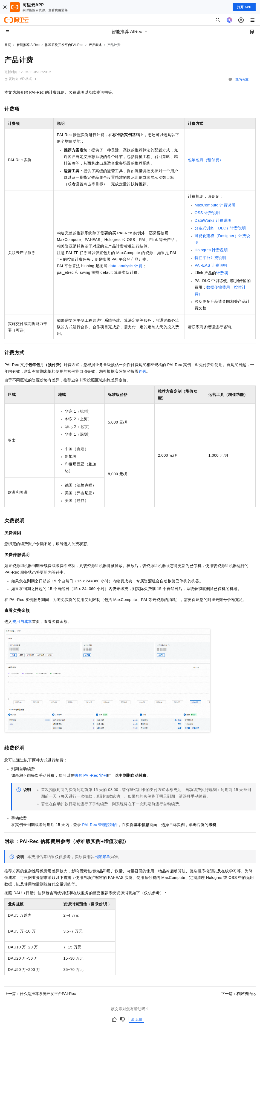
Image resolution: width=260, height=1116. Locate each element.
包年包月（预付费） (205, 160)
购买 (142, 371)
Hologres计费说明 (211, 250)
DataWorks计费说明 (213, 220)
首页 (7, 45)
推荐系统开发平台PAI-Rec (64, 45)
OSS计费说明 (207, 213)
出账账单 (102, 857)
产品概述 (95, 45)
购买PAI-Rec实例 (90, 775)
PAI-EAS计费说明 (211, 265)
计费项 (222, 273)
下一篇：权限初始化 (238, 993)
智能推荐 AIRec (27, 45)
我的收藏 (242, 80)
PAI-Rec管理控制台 (100, 824)
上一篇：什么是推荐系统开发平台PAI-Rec (40, 993)
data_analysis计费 (125, 266)
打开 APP (244, 7)
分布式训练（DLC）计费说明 (220, 228)
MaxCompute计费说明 (215, 205)
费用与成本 (22, 621)
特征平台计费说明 (210, 257)
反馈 (136, 1019)
